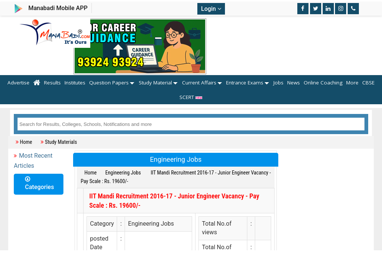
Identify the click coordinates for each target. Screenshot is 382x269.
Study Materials (61, 142)
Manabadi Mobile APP (58, 8)
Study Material (155, 82)
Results (52, 82)
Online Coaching (323, 82)
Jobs (278, 82)
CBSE (368, 82)
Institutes (75, 82)
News (293, 82)
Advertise (18, 82)
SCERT (191, 97)
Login (211, 8)
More (352, 82)
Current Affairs (199, 82)
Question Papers (109, 82)
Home (26, 142)
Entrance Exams (244, 82)
